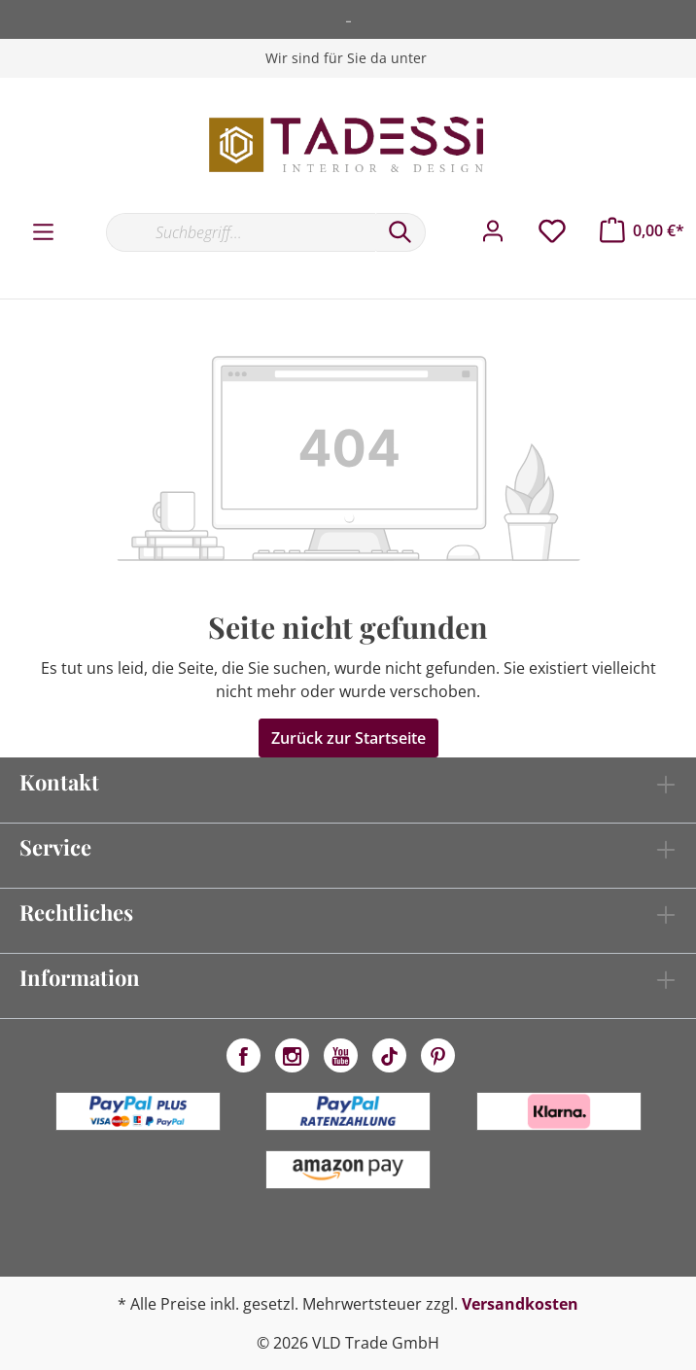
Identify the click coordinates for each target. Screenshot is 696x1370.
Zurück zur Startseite (348, 738)
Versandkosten (520, 1304)
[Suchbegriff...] (240, 232)
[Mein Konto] (493, 231)
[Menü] (43, 232)
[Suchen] (400, 232)
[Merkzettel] (552, 231)
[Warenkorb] (642, 230)
